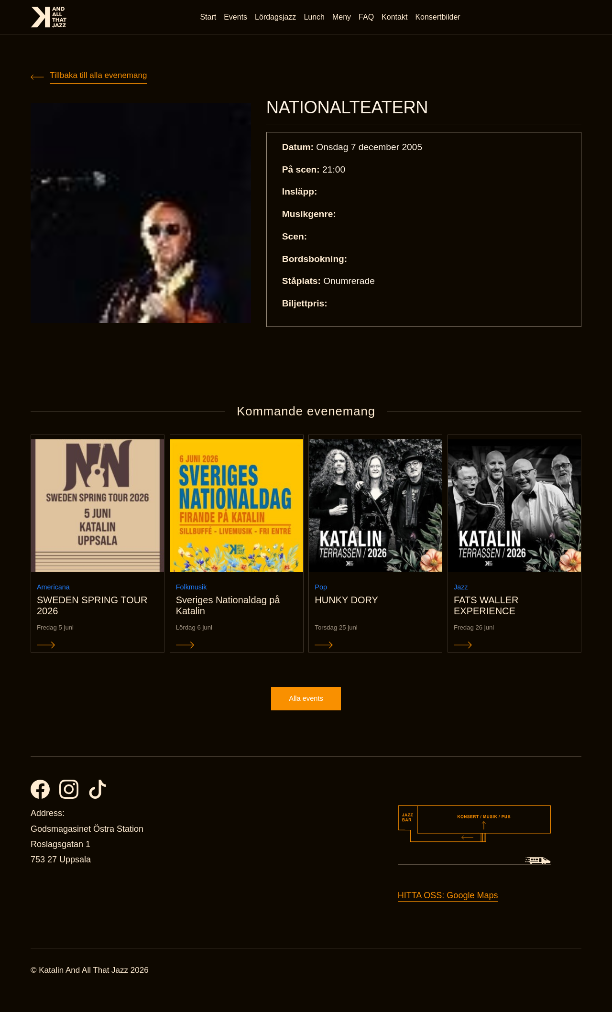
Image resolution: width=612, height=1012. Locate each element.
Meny (344, 19)
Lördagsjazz (277, 19)
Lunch (316, 19)
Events (238, 19)
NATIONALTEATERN (358, 109)
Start (210, 19)
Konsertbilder (439, 19)
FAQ (368, 19)
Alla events (306, 716)
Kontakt (397, 19)
